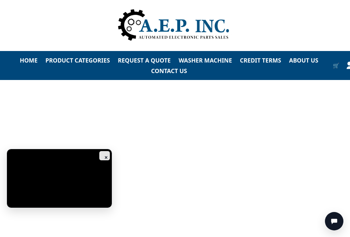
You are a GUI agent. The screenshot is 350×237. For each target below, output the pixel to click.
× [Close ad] (106, 157)
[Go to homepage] (175, 25)
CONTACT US (169, 71)
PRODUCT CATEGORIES (78, 60)
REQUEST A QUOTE (144, 60)
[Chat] (334, 221)
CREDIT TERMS (260, 60)
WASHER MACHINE (205, 60)
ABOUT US (303, 60)
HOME (29, 60)
